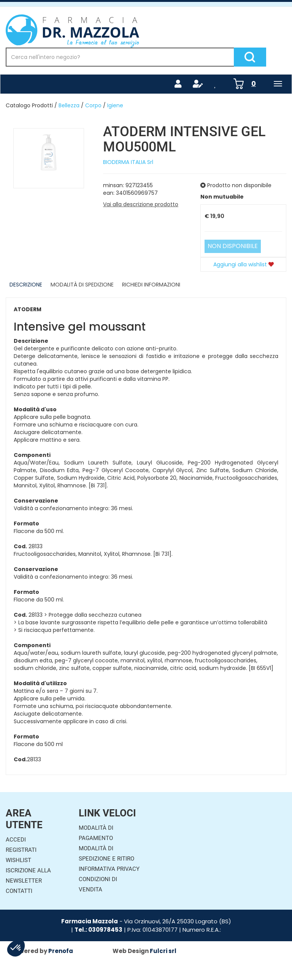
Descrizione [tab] (26, 284)
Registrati (21, 849)
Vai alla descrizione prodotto (140, 204)
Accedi (16, 839)
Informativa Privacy (109, 869)
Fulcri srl (163, 951)
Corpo (93, 105)
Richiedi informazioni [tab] (151, 284)
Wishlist (18, 860)
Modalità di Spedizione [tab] (82, 284)
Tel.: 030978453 (98, 930)
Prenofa (60, 951)
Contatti (19, 891)
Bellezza (69, 105)
